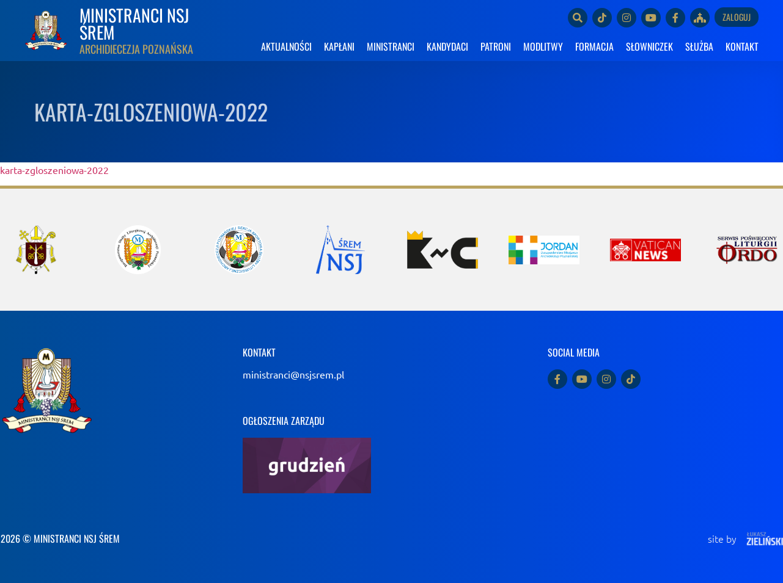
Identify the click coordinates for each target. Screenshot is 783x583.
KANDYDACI (447, 46)
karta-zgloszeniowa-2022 (54, 170)
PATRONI (495, 46)
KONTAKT (742, 46)
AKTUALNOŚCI (286, 46)
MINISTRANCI (390, 46)
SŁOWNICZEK (649, 46)
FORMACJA (594, 46)
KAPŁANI (339, 46)
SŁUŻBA (699, 46)
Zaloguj (736, 16)
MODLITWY (543, 46)
